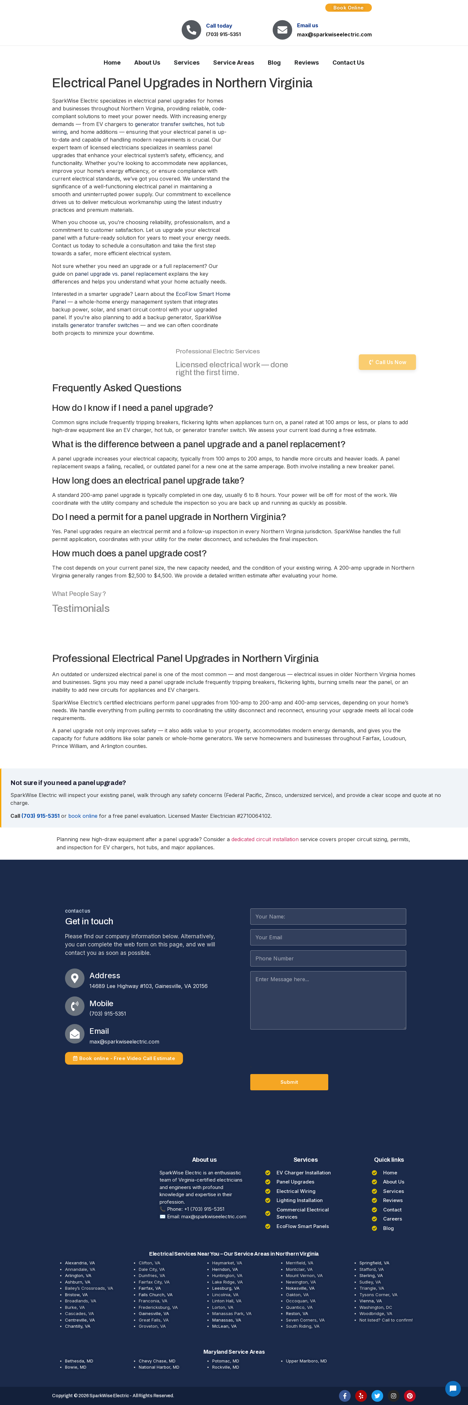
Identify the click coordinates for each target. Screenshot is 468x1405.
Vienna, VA (370, 1300)
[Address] (74, 978)
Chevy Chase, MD (157, 1360)
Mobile (101, 1003)
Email (99, 1031)
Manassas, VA (226, 1320)
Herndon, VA (225, 1269)
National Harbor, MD (159, 1367)
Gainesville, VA (154, 1313)
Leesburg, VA (226, 1288)
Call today (219, 25)
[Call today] (191, 30)
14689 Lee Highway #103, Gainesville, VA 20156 (148, 986)
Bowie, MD (75, 1367)
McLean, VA (224, 1326)
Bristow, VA (76, 1294)
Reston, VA (297, 1313)
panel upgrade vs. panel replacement (121, 274)
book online (83, 816)
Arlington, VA (78, 1275)
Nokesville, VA (300, 1288)
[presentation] (299, 1048)
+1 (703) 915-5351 (204, 1209)
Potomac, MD (225, 1360)
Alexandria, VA (80, 1262)
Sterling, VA (371, 1275)
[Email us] (282, 30)
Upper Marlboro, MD (306, 1360)
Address (104, 975)
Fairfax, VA (150, 1288)
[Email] (74, 1034)
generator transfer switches (169, 124)
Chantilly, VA (77, 1326)
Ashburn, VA (77, 1282)
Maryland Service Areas (234, 1351)
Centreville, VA (80, 1320)
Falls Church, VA (156, 1294)
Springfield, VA (374, 1262)
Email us (307, 25)
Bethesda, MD (79, 1360)
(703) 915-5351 (223, 34)
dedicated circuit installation (265, 839)
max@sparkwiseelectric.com (334, 34)
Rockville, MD (225, 1367)
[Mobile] (74, 1006)
